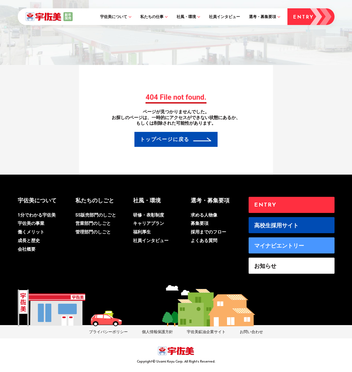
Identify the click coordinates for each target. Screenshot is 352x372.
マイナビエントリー (279, 245)
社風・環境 (186, 16)
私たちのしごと (94, 200)
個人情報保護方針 (157, 332)
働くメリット (31, 232)
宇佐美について (113, 16)
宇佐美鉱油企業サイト (206, 332)
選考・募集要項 (262, 16)
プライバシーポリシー (108, 332)
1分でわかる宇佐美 (37, 215)
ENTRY (265, 205)
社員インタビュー (224, 16)
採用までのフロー (208, 232)
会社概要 (26, 249)
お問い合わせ (251, 332)
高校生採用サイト (276, 225)
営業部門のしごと (93, 223)
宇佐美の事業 (31, 223)
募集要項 (199, 223)
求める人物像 (204, 215)
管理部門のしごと (93, 232)
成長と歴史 (29, 240)
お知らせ (265, 266)
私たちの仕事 (152, 16)
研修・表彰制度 (148, 215)
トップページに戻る (164, 139)
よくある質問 (204, 240)
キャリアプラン (148, 223)
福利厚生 (142, 232)
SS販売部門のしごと (95, 215)
